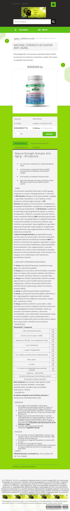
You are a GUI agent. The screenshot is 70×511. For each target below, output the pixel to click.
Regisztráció (25, 4)
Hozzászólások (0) (21, 147)
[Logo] (33, 12)
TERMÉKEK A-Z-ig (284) (28, 38)
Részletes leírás (20, 143)
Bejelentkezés (16, 4)
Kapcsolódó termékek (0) (39, 143)
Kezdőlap (16, 38)
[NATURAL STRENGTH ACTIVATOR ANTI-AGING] (35, 70)
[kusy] (16, 134)
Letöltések (36, 147)
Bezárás (65, 506)
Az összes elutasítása (54, 506)
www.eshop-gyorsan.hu (28, 466)
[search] (53, 21)
